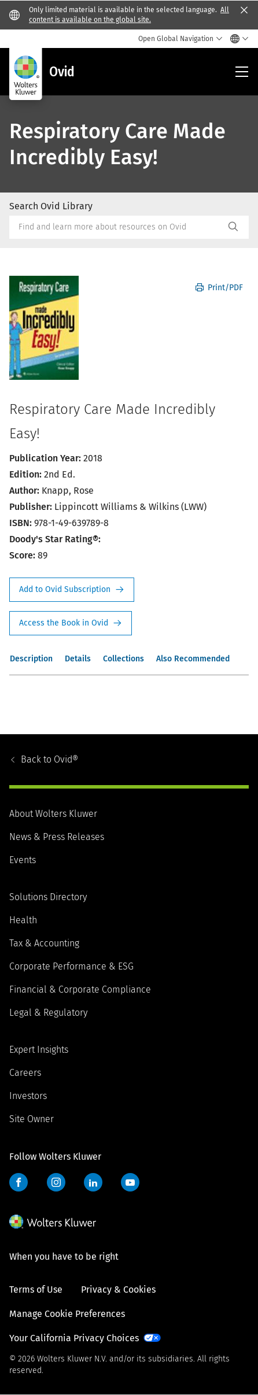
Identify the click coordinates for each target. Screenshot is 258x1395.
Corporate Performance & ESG (71, 966)
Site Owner (31, 1118)
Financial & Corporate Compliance (80, 989)
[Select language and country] (236, 38)
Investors (28, 1095)
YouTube (130, 1182)
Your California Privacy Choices (74, 1338)
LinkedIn (93, 1182)
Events (22, 859)
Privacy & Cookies (118, 1289)
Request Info (72, 589)
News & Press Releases (56, 836)
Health (23, 920)
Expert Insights (38, 1049)
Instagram (56, 1182)
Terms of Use (35, 1289)
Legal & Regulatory (48, 1012)
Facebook (18, 1182)
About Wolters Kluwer (53, 813)
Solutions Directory (48, 896)
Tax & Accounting (44, 943)
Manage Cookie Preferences (67, 1313)
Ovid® (49, 759)
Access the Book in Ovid (70, 623)
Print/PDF (219, 288)
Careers (25, 1072)
